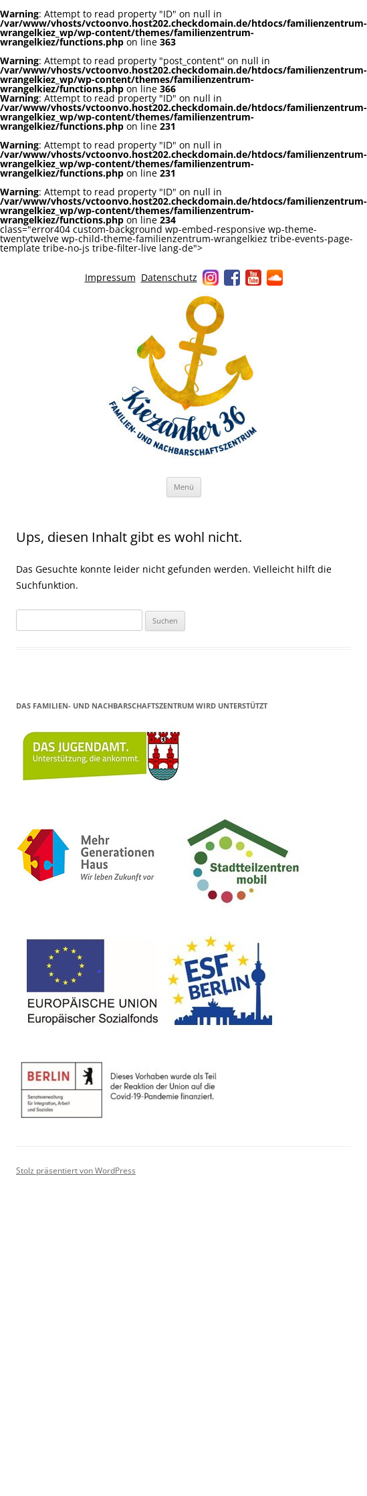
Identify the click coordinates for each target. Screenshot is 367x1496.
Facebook (232, 278)
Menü (184, 487)
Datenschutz (169, 277)
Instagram (211, 278)
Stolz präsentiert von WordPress (76, 1170)
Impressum (110, 277)
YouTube (253, 278)
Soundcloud (275, 278)
